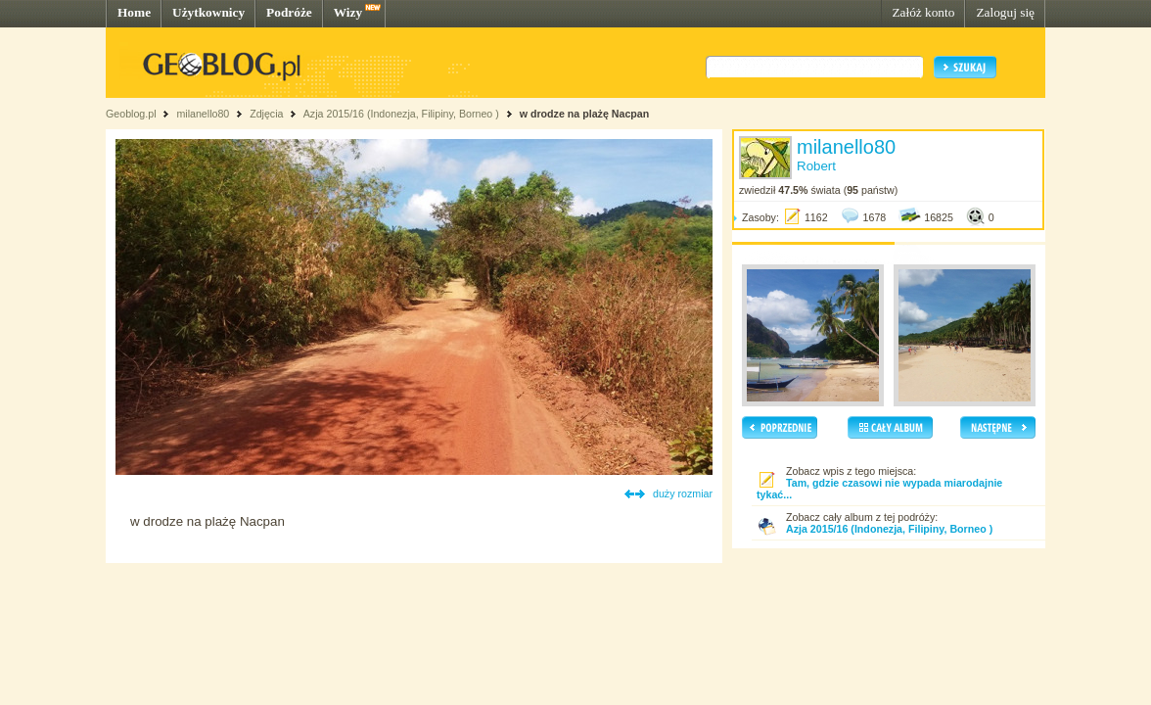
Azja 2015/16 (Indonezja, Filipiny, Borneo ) (401, 113)
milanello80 (202, 113)
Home (134, 12)
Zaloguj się (1005, 12)
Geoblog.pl (131, 113)
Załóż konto (923, 12)
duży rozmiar (683, 493)
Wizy (348, 12)
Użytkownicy (208, 12)
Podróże (289, 12)
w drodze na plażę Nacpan (585, 113)
